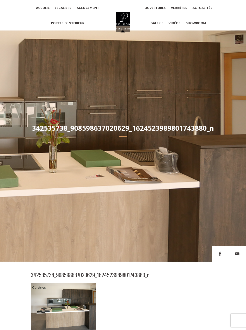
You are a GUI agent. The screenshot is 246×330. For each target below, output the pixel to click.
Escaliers (63, 7)
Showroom (196, 23)
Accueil (43, 7)
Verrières (179, 7)
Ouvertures (155, 7)
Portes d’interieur (67, 23)
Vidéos (175, 23)
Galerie (156, 23)
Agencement (88, 7)
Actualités (202, 7)
